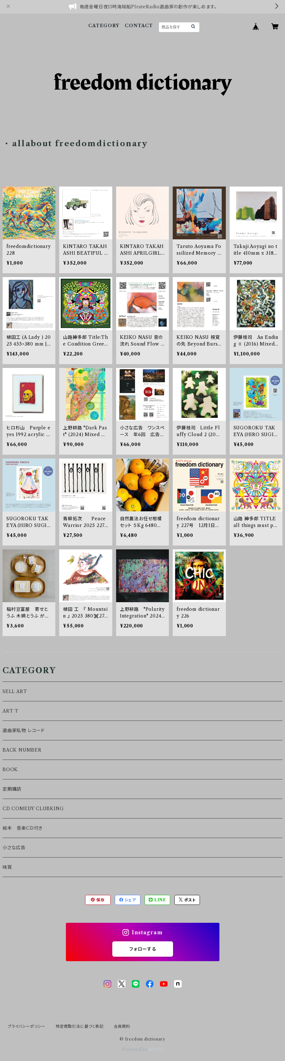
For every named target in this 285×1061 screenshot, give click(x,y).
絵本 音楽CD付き (23, 828)
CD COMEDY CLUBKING (33, 808)
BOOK (10, 769)
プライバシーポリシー (26, 1026)
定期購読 (12, 789)
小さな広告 (14, 847)
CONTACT (139, 25)
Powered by (142, 1049)
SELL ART (15, 691)
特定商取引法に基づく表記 (80, 1026)
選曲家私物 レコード (24, 730)
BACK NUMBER (22, 750)
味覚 (7, 867)
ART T (11, 711)
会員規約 (122, 1026)
